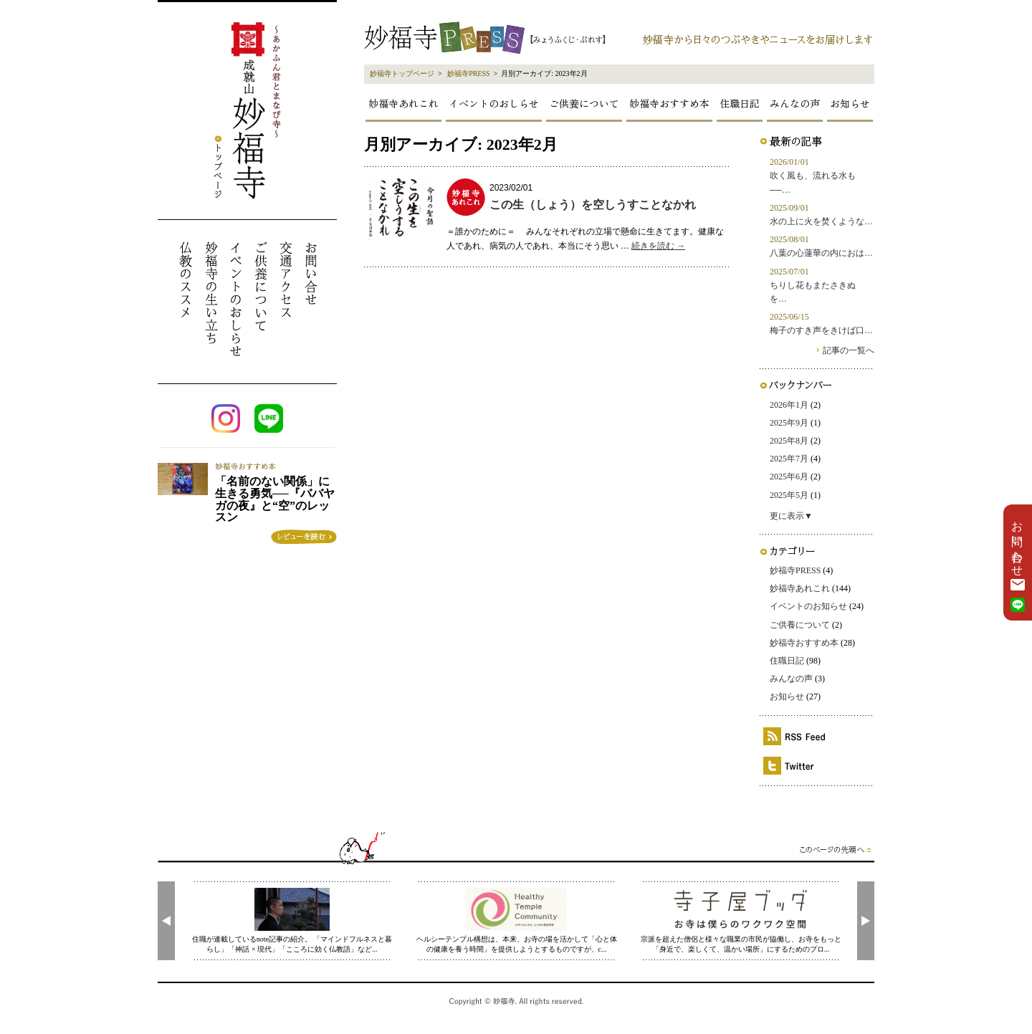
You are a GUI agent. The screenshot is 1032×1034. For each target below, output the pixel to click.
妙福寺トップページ (402, 73)
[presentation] (166, 920)
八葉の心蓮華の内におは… (821, 253)
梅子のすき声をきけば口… (821, 330)
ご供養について (584, 103)
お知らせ (850, 103)
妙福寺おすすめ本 (669, 103)
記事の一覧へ (848, 350)
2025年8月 (789, 441)
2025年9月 (789, 423)
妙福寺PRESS (468, 73)
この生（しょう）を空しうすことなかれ (592, 204)
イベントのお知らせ (808, 606)
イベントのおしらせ (494, 103)
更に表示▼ (791, 516)
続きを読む (658, 246)
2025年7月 (789, 459)
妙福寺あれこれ (403, 103)
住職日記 (740, 103)
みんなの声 (795, 103)
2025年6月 (789, 476)
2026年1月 (789, 405)
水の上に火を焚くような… (821, 221)
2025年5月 (789, 495)
